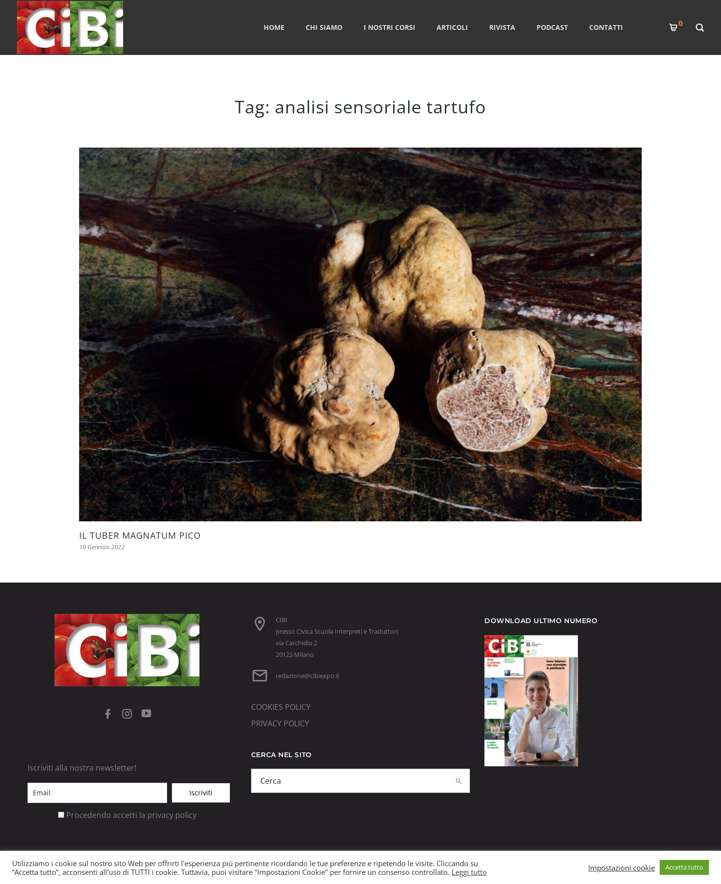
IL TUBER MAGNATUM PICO (140, 535)
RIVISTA (502, 27)
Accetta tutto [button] (684, 867)
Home (274, 27)
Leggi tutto (469, 872)
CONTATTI (606, 27)
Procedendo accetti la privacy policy (131, 815)
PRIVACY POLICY (280, 723)
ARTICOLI (452, 27)
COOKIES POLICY (281, 707)
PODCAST (552, 27)
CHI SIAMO (324, 27)
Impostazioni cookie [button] (621, 867)
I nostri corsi (389, 27)
